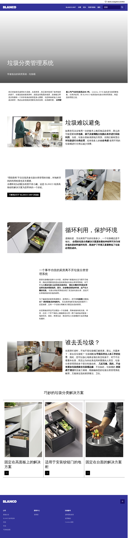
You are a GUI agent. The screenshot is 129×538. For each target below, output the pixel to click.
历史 (4, 522)
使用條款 (68, 518)
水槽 (79, 7)
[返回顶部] (122, 501)
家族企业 (6, 514)
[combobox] (114, 7)
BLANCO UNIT (71, 7)
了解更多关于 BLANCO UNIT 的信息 (24, 194)
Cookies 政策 (69, 522)
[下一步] (6, 473)
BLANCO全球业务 (9, 518)
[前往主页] (9, 7)
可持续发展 (6, 529)
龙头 (84, 7)
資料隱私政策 (69, 514)
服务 (98, 7)
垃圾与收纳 (91, 7)
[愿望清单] (115, 2)
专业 (4, 525)
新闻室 (36, 514)
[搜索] (122, 7)
